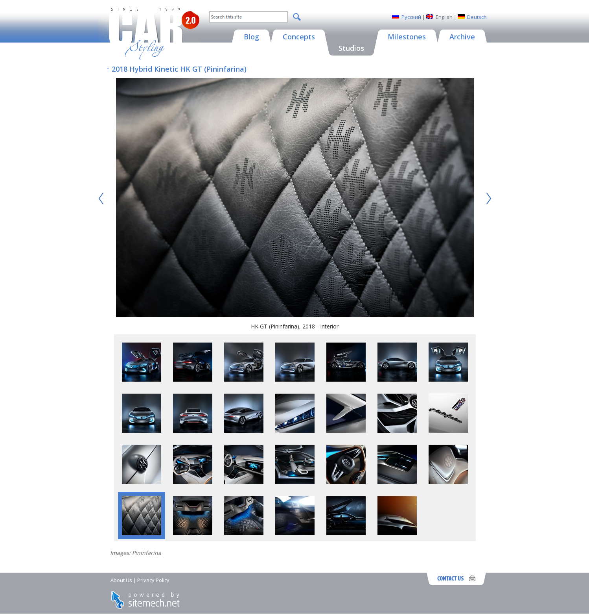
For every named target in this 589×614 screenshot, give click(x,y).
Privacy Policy (153, 580)
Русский (411, 16)
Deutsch (477, 16)
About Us (121, 580)
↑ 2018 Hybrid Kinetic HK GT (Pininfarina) (176, 69)
